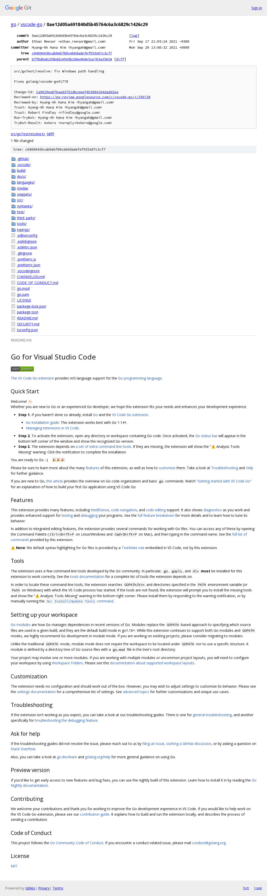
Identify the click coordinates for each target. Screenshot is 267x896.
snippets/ (24, 194)
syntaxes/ (25, 206)
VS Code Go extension (130, 414)
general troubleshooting (212, 714)
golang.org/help (97, 756)
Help (249, 467)
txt (246, 888)
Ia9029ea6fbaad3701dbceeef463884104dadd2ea (77, 92)
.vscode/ (24, 164)
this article (54, 481)
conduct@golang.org (209, 842)
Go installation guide (42, 422)
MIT (14, 866)
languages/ (26, 182)
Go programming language (140, 378)
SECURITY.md (28, 324)
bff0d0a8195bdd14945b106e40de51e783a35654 (72, 59)
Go (95, 414)
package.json (27, 312)
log (134, 35)
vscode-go (31, 24)
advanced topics (136, 691)
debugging (89, 515)
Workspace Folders (67, 663)
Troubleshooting (224, 467)
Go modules (21, 624)
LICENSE (24, 300)
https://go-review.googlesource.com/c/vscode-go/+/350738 (95, 97)
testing (67, 515)
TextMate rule (133, 547)
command (79, 601)
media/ (22, 188)
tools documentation (87, 576)
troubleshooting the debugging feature (66, 720)
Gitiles (30, 888)
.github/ (23, 158)
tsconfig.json (27, 329)
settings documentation (36, 691)
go (13, 24)
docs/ (21, 176)
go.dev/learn (67, 756)
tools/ (22, 223)
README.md (27, 318)
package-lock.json (31, 306)
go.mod (23, 288)
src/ (20, 200)
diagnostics (213, 509)
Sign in (256, 8)
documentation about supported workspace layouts (152, 663)
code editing (156, 509)
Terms (58, 888)
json (258, 888)
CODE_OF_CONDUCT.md (37, 282)
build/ (21, 170)
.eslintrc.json (27, 247)
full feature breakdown (156, 515)
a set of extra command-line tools (103, 446)
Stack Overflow (23, 748)
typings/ (23, 229)
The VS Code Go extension (32, 378)
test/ (21, 211)
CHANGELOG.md (31, 276)
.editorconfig (27, 235)
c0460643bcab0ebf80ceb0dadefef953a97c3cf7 (72, 53)
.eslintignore (27, 241)
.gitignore (24, 253)
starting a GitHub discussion (188, 743)
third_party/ (26, 217)
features (92, 467)
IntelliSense (100, 509)
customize (167, 467)
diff (120, 59)
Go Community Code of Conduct (76, 842)
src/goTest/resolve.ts (28, 134)
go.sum (23, 294)
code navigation (124, 509)
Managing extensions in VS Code (52, 428)
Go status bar (206, 435)
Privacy (44, 888)
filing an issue (153, 743)
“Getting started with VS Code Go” (224, 481)
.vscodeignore (28, 271)
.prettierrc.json (28, 265)
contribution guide (94, 814)
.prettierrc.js (26, 259)
